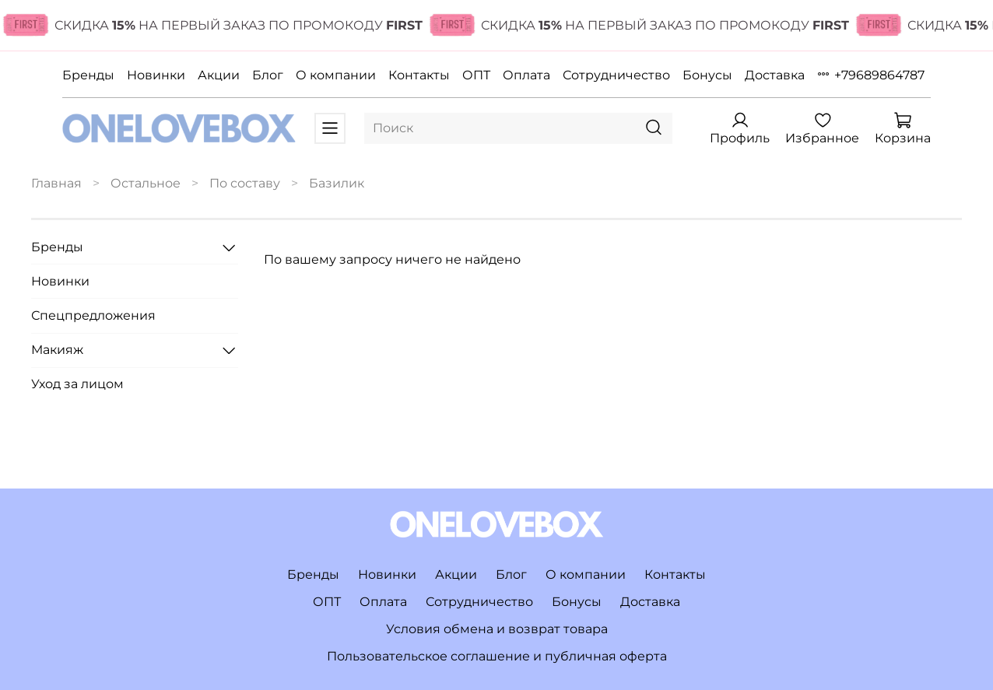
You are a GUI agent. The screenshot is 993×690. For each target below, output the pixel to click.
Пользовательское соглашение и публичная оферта (497, 656)
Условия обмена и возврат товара (497, 629)
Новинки (156, 75)
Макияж (57, 349)
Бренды (88, 75)
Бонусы (707, 75)
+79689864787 (879, 75)
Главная (56, 183)
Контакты (419, 75)
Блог (267, 75)
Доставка (775, 75)
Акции (219, 75)
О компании (336, 75)
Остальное (146, 183)
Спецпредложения (93, 315)
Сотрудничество (616, 75)
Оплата (526, 75)
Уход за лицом (77, 384)
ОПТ (476, 75)
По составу (244, 183)
